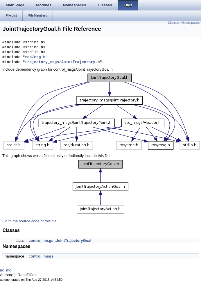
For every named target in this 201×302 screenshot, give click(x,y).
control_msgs (40, 256)
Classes (173, 22)
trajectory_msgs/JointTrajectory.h (62, 62)
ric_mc (5, 270)
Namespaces (191, 22)
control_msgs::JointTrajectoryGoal (59, 240)
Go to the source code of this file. (30, 221)
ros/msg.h (35, 57)
